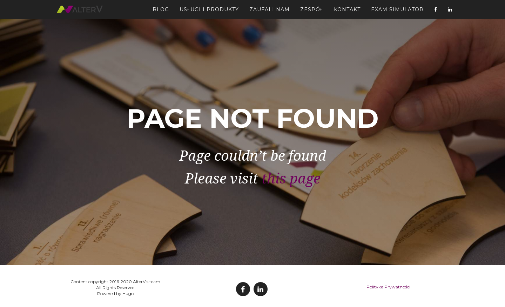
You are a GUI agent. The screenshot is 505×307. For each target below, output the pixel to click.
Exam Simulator (397, 12)
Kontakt (347, 12)
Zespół (311, 12)
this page (291, 179)
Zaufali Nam (269, 12)
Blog (161, 12)
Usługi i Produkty (209, 12)
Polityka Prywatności (388, 286)
